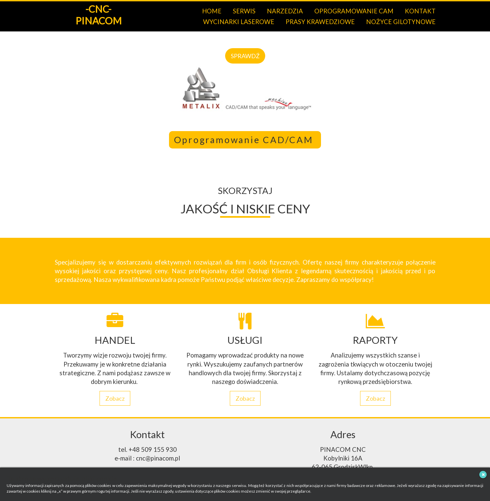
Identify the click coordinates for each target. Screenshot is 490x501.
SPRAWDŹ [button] (245, 56)
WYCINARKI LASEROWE (238, 21)
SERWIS (244, 11)
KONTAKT (420, 11)
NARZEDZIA (285, 11)
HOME (211, 11)
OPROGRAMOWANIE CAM (353, 11)
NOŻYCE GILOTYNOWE (401, 21)
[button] (5, 80)
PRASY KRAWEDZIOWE (320, 21)
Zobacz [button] (115, 398)
